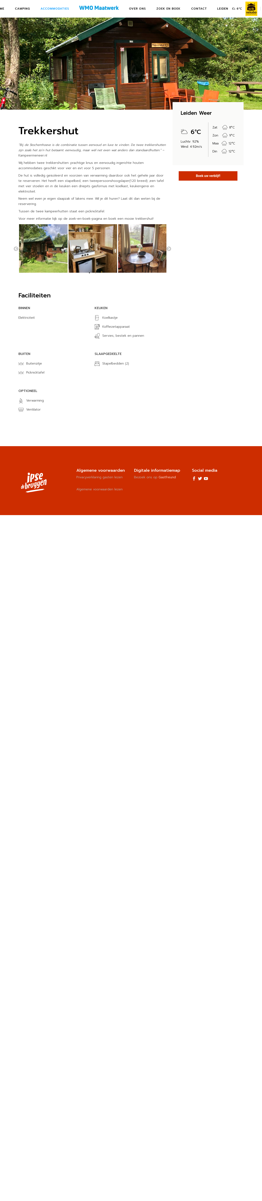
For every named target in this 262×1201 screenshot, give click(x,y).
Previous (16, 249)
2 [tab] (96, 273)
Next (169, 249)
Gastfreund (167, 477)
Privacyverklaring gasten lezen (99, 477)
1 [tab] (89, 273)
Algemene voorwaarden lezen (99, 489)
